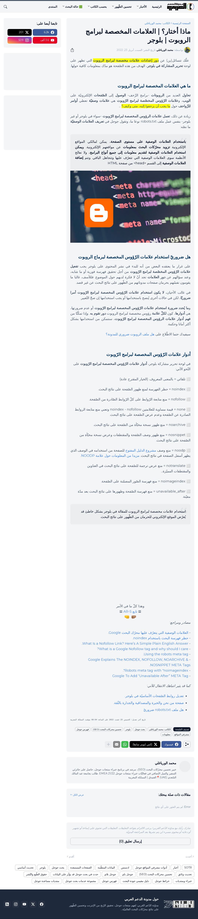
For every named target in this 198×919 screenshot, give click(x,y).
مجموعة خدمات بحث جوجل (80, 881)
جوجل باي (127, 874)
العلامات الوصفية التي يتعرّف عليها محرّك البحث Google (148, 633)
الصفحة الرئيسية (181, 23)
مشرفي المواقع (181, 734)
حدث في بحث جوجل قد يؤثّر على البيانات (75, 874)
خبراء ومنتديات (184, 881)
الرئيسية (157, 6)
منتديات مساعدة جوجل (46, 881)
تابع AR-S (130, 611)
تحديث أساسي (25, 867)
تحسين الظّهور (123, 6)
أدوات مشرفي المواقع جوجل (151, 867)
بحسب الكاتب (98, 6)
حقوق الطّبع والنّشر (36, 874)
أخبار (175, 867)
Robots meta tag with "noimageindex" (155, 670)
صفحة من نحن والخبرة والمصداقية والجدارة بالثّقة (149, 703)
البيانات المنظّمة (106, 867)
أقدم (71, 856)
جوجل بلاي (110, 874)
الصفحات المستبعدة (81, 867)
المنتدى (52, 6)
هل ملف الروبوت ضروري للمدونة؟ (130, 334)
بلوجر (127, 729)
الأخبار (143, 6)
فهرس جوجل (82, 729)
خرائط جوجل (162, 881)
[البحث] (7, 7)
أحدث (189, 856)
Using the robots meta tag (166, 654)
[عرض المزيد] (108, 744)
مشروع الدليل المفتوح (140, 450)
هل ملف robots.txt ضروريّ (163, 710)
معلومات (166, 734)
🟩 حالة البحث (73, 6)
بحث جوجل (140, 729)
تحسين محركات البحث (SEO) (107, 729)
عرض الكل (78, 794)
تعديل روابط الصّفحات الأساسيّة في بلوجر (154, 696)
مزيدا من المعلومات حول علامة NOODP (110, 456)
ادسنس (125, 867)
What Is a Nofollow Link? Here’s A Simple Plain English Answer (135, 643)
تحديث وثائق (185, 874)
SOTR (188, 867)
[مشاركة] (73, 50)
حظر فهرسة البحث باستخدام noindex (160, 638)
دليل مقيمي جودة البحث (136, 881)
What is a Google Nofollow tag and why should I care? (142, 649)
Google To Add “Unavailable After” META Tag (150, 676)
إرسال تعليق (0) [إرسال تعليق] (130, 841)
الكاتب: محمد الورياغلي (157, 23)
